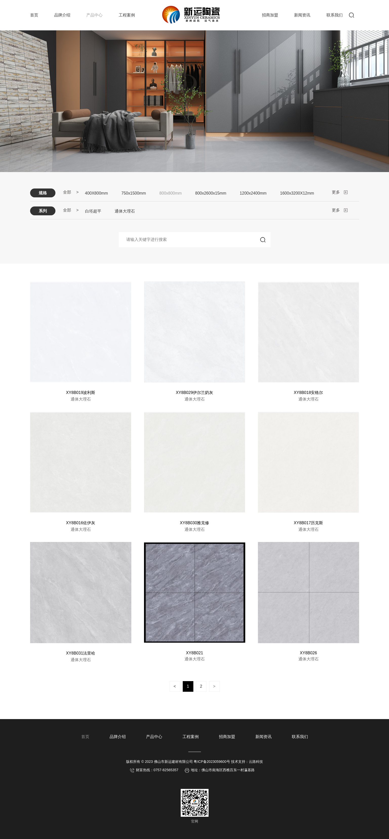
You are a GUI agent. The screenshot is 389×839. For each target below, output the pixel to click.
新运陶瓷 (192, 14)
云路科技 (256, 762)
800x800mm (170, 193)
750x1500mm (133, 193)
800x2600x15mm (210, 193)
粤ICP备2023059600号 (212, 762)
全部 (67, 192)
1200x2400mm (253, 193)
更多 (336, 192)
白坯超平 (93, 211)
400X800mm (96, 193)
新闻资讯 (302, 15)
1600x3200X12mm (297, 193)
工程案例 (127, 15)
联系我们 (334, 15)
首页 (34, 15)
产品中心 (94, 15)
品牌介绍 (62, 15)
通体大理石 (125, 211)
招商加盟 (270, 15)
